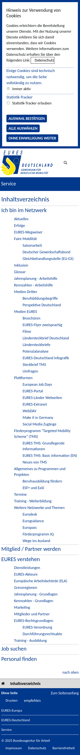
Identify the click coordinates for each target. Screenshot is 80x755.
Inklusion (21, 265)
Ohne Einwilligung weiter (32, 138)
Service (6, 730)
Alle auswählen (23, 128)
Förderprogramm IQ (38, 534)
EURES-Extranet (35, 404)
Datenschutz (44, 60)
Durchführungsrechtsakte (42, 634)
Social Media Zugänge (39, 424)
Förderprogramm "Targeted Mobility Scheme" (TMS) (42, 433)
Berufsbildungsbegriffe (40, 298)
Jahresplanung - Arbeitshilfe (35, 278)
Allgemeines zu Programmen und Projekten (39, 471)
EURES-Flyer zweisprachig (42, 325)
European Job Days (37, 384)
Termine (20, 494)
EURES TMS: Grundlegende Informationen (44, 446)
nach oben (70, 672)
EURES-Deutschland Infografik (46, 358)
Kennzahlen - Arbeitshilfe (33, 285)
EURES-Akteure (26, 574)
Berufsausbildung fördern (42, 481)
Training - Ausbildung (30, 640)
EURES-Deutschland (15, 720)
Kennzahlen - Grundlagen (33, 600)
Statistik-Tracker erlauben (31, 103)
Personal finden (19, 658)
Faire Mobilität (25, 238)
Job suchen (13, 648)
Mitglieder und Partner (32, 614)
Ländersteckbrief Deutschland (46, 338)
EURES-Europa (11, 710)
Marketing (22, 607)
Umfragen (30, 371)
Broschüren (31, 318)
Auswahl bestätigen (27, 118)
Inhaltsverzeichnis (25, 683)
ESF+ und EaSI (33, 487)
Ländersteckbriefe (36, 344)
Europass (30, 527)
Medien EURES (25, 311)
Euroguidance (33, 521)
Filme (27, 331)
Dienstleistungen (27, 567)
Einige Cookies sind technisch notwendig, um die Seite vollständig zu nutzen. (30, 76)
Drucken (11, 700)
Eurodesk (30, 514)
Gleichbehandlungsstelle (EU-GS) (48, 258)
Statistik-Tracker (19, 97)
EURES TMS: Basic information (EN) (50, 455)
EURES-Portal (33, 391)
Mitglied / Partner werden (31, 548)
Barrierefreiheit (63, 748)
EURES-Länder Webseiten (42, 397)
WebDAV (29, 411)
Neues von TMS (35, 462)
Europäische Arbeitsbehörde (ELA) (40, 581)
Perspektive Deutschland (42, 305)
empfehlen (32, 700)
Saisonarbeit (32, 245)
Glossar (20, 272)
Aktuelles (21, 219)
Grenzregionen (25, 587)
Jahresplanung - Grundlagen (36, 594)
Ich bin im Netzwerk (24, 210)
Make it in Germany (38, 417)
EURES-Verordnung (37, 627)
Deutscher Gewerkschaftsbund (46, 252)
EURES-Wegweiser (28, 232)
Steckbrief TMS (34, 364)
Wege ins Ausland (36, 540)
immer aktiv (21, 88)
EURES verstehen (20, 559)
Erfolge (19, 225)
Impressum (14, 748)
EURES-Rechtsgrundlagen (33, 620)
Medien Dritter (25, 291)
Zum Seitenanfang (65, 693)
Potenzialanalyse (35, 351)
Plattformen (23, 377)
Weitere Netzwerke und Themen (39, 507)
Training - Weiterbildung (33, 501)
